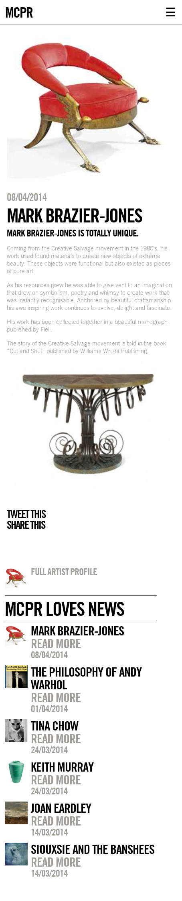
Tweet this (26, 514)
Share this (26, 525)
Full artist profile (64, 572)
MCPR (18, 11)
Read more (56, 643)
